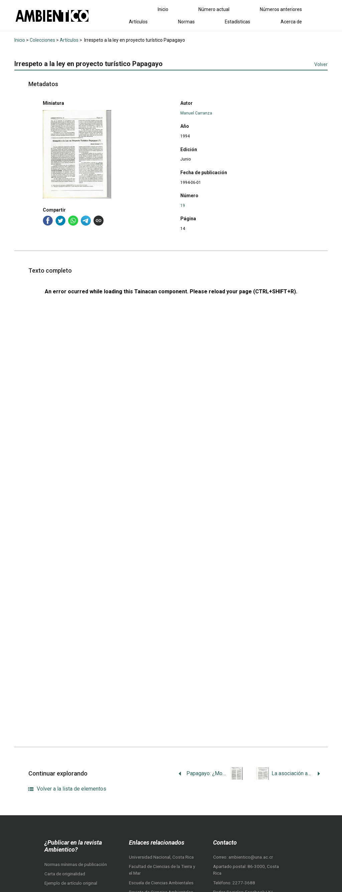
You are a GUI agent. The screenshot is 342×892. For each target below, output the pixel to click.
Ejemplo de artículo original (70, 883)
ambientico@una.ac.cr (250, 857)
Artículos (138, 21)
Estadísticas (237, 21)
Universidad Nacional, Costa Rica (161, 857)
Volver (321, 64)
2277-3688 (243, 882)
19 (182, 205)
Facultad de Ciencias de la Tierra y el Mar (162, 870)
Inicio (163, 9)
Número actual (213, 9)
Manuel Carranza (196, 113)
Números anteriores (281, 9)
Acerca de (291, 21)
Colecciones (42, 40)
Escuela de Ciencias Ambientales (161, 882)
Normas (186, 21)
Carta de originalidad (64, 873)
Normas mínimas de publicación (75, 864)
